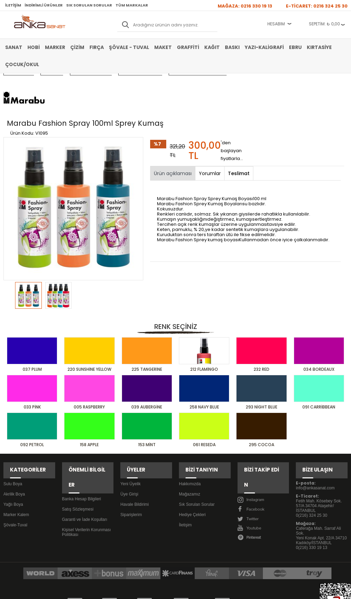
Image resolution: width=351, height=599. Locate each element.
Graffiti (188, 47)
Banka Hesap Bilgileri (81, 439)
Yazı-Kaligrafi (264, 47)
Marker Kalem (16, 469)
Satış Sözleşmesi (78, 449)
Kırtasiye (319, 47)
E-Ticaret (155, 590)
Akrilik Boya (14, 449)
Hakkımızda (190, 439)
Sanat (13, 47)
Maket (163, 47)
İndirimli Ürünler (44, 5)
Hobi (33, 47)
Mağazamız (189, 449)
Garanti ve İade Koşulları (84, 459)
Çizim (77, 47)
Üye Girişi (129, 449)
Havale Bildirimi (134, 459)
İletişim (13, 5)
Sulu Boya (12, 439)
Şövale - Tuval (129, 47)
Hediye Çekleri (192, 469)
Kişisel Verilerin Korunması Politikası (86, 472)
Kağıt (212, 47)
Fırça (96, 47)
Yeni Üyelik (130, 439)
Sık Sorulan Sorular (89, 5)
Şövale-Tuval (15, 480)
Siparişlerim (131, 469)
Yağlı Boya (13, 459)
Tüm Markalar (132, 5)
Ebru (295, 47)
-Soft (137, 590)
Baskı (232, 47)
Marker (55, 47)
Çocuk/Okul (22, 64)
